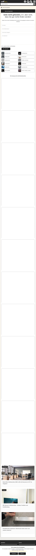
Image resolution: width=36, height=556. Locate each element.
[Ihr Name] (18, 25)
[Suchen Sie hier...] (16, 4)
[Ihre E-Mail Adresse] (18, 29)
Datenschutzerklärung (13, 551)
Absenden (6, 48)
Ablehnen (22, 553)
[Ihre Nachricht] (18, 39)
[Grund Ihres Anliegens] (18, 32)
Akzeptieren (14, 553)
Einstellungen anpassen (22, 551)
